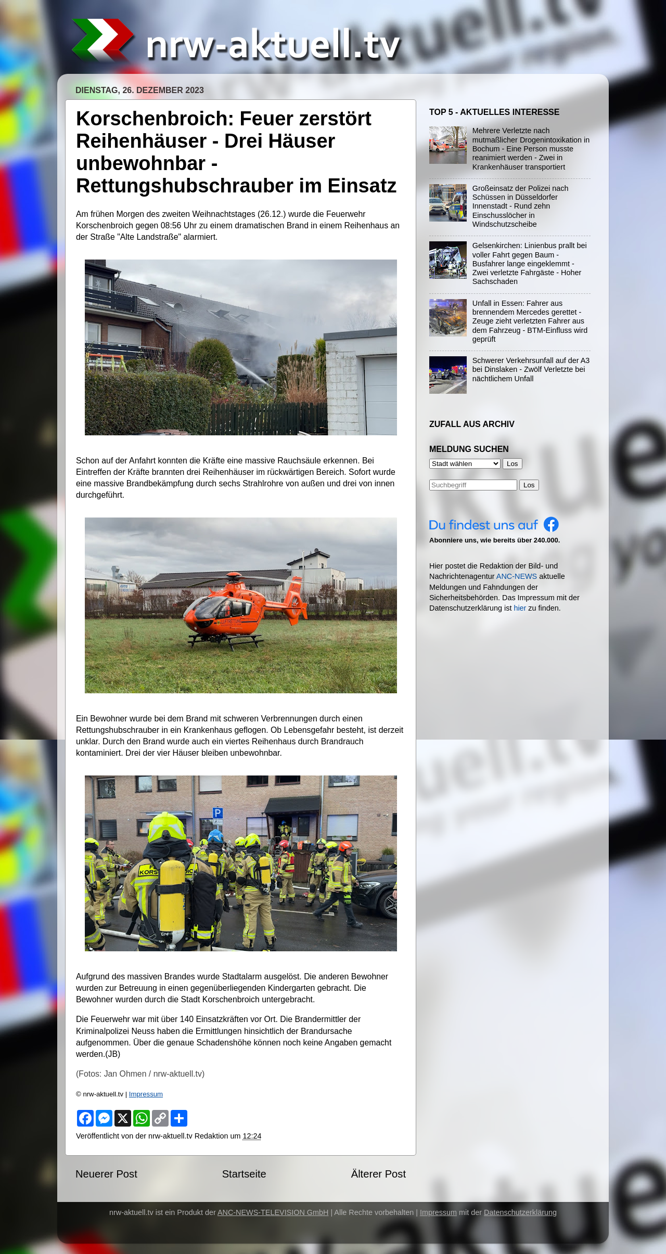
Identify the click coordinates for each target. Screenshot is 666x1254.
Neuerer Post (106, 1174)
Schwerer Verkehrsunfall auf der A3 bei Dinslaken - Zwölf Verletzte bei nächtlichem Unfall (531, 369)
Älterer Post (378, 1174)
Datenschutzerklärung (520, 1212)
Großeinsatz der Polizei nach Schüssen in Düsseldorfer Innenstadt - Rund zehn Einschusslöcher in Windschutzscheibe (520, 206)
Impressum (146, 1094)
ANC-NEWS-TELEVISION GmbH (273, 1212)
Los (529, 485)
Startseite (244, 1174)
